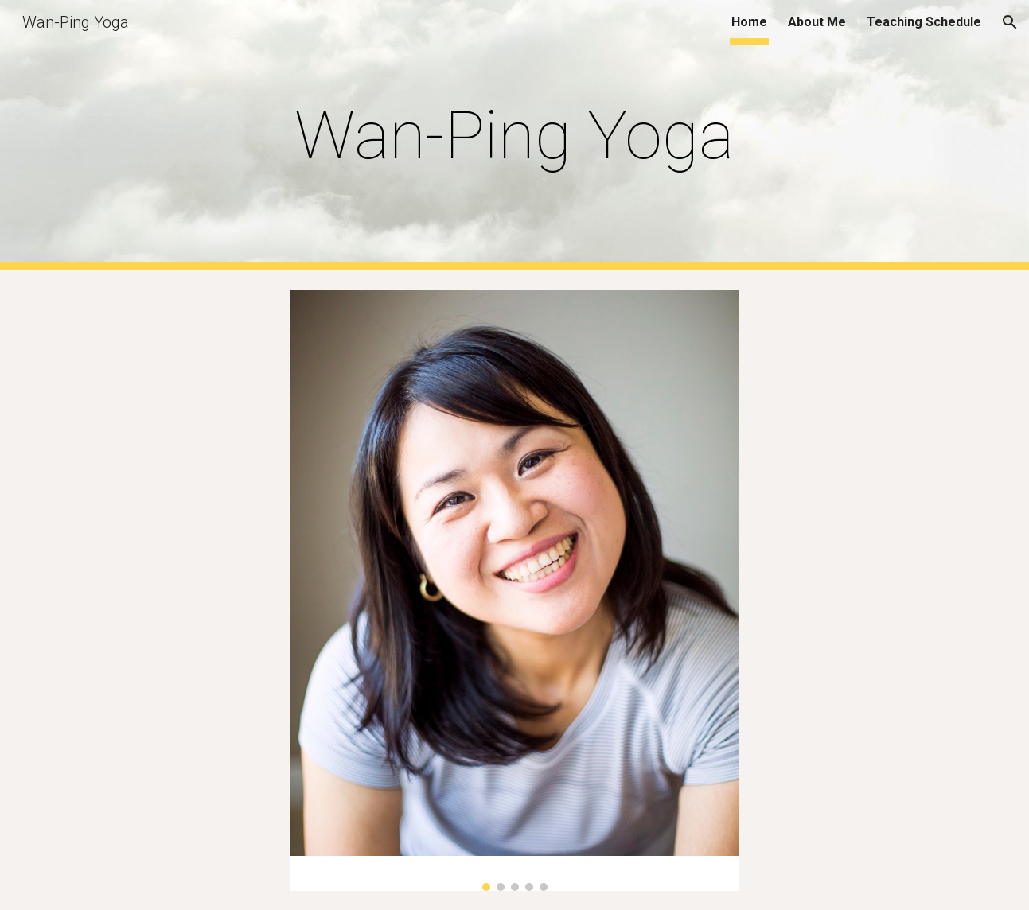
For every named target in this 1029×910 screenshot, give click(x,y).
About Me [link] (817, 21)
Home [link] (749, 21)
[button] (1010, 22)
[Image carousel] (514, 590)
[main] (514, 136)
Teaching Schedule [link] (924, 21)
